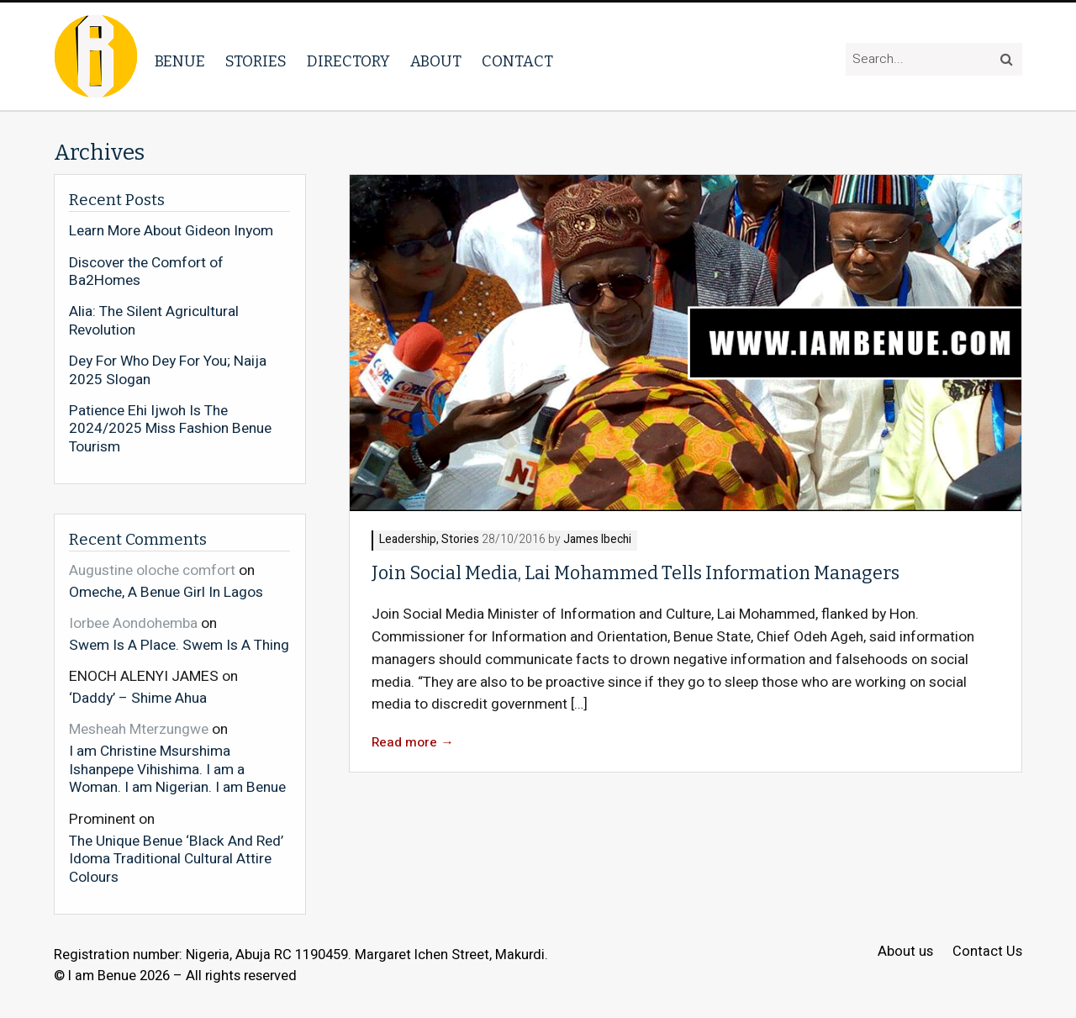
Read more (413, 742)
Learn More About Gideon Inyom (171, 231)
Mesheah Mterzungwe (138, 729)
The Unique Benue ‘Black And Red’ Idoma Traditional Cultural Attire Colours (176, 859)
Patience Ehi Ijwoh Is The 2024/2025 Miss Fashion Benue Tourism (170, 429)
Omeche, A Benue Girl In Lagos (166, 592)
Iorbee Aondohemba (133, 623)
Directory (348, 61)
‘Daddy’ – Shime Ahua (138, 698)
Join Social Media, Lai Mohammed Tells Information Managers (635, 573)
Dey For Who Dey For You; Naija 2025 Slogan (167, 370)
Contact (517, 61)
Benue (180, 61)
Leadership (407, 540)
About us (905, 952)
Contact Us (987, 952)
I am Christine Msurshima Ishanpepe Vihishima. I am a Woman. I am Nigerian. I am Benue (177, 769)
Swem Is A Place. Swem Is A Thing (179, 645)
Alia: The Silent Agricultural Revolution (154, 321)
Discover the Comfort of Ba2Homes (146, 272)
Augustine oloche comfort (152, 570)
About (436, 61)
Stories (256, 61)
